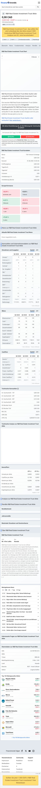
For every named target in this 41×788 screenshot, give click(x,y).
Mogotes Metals (10, 678)
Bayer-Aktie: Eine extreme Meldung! (17, 600)
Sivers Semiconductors (12, 689)
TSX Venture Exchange (7, 22)
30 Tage (18, 590)
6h (3, 590)
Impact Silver (10, 721)
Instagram (19, 772)
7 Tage (13, 590)
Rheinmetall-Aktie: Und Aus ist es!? (16, 627)
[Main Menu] (39, 3)
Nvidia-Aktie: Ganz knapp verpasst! (16, 630)
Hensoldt (8, 705)
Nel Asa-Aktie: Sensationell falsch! (16, 624)
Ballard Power (10, 700)
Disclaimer (5, 766)
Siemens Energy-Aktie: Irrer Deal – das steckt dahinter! (19, 612)
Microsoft (8, 727)
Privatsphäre (6, 772)
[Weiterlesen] (38, 593)
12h (6, 590)
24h (9, 590)
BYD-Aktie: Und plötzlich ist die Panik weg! (18, 606)
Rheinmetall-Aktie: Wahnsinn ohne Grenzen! (19, 596)
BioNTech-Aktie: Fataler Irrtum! (15, 617)
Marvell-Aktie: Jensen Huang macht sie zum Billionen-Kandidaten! (22, 620)
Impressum (5, 761)
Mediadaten (5, 763)
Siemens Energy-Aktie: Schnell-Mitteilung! (18, 593)
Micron (8, 695)
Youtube (18, 763)
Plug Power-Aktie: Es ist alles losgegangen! (19, 609)
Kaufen (11, 137)
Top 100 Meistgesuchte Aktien (21, 737)
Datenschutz (6, 769)
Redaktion (19, 761)
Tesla (7, 716)
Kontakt (30, 761)
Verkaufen (31, 137)
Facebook (19, 769)
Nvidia (7, 684)
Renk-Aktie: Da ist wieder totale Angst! (17, 603)
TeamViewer (9, 732)
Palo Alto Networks (11, 711)
